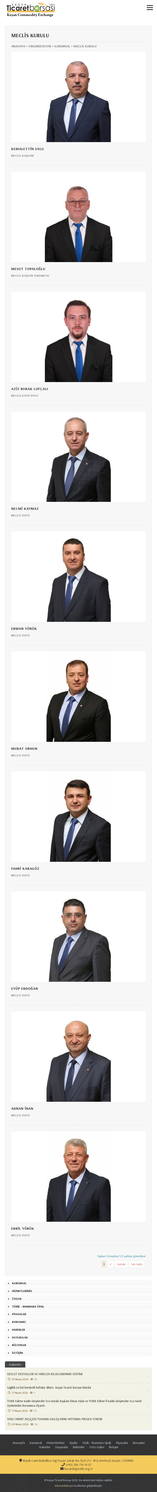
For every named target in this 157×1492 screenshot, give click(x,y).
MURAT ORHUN (24, 748)
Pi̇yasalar (122, 1443)
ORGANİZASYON (40, 46)
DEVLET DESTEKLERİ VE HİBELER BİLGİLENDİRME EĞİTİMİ (77, 1376)
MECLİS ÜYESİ (20, 515)
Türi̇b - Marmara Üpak (96, 1443)
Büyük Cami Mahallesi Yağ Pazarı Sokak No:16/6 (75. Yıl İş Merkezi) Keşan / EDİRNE (76, 1460)
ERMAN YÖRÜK (24, 628)
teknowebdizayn (64, 1485)
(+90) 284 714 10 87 (77, 1465)
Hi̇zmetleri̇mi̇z (55, 1443)
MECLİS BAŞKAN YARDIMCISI (30, 275)
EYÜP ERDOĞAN (24, 988)
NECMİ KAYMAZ (25, 508)
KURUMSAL (62, 46)
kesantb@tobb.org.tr (76, 1469)
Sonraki (121, 1264)
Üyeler (73, 1443)
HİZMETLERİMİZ (22, 1291)
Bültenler (79, 1447)
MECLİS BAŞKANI (22, 155)
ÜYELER (16, 1299)
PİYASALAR (19, 1314)
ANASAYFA (18, 46)
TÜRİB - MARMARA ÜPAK (28, 1306)
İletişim (113, 1447)
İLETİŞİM (17, 1353)
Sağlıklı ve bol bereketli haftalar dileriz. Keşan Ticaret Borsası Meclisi (77, 1390)
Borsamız (139, 1443)
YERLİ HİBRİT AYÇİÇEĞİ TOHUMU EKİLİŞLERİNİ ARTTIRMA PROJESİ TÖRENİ (77, 1421)
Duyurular (61, 1447)
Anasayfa (18, 1443)
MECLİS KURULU (85, 46)
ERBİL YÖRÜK (22, 1228)
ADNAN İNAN (22, 1108)
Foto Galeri (96, 1447)
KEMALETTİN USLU (27, 148)
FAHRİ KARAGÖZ (25, 868)
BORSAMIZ (19, 1322)
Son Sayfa (136, 1264)
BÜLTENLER (19, 1345)
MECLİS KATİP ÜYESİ (24, 395)
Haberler (15, 1364)
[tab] (78, 1283)
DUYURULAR (20, 1337)
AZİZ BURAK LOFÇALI (29, 388)
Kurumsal (35, 1443)
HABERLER (18, 1329)
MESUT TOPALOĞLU (28, 268)
